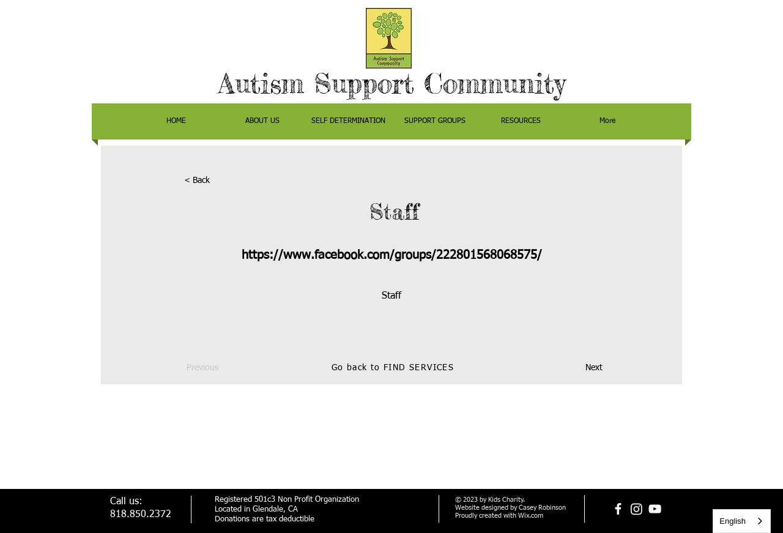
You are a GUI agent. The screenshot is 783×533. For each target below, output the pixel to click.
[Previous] (227, 368)
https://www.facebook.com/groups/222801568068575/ (392, 255)
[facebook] (618, 508)
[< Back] (224, 181)
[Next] (572, 368)
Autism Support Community (391, 83)
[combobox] (742, 521)
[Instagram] (636, 508)
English (732, 521)
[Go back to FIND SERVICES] (394, 368)
